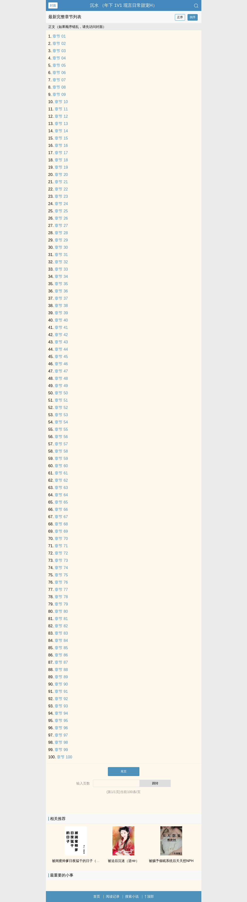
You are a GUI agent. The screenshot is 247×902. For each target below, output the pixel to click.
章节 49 (61, 386)
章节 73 (61, 560)
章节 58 (61, 451)
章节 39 (61, 313)
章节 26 (61, 218)
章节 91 (61, 691)
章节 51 (61, 400)
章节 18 (61, 160)
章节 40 (61, 320)
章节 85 (61, 648)
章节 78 (61, 597)
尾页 (124, 771)
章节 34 (61, 276)
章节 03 (59, 51)
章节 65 (61, 502)
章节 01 (59, 36)
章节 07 (59, 80)
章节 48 (61, 378)
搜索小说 (132, 896)
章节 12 (61, 116)
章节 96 (61, 728)
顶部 (149, 896)
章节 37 (61, 298)
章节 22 (61, 189)
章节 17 (61, 153)
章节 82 (61, 626)
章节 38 (61, 306)
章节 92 (61, 699)
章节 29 (61, 240)
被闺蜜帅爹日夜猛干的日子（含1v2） (80, 861)
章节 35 (61, 284)
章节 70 (61, 539)
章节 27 (61, 225)
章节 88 (61, 670)
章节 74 (61, 568)
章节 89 (61, 677)
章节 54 (61, 422)
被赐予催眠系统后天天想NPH (171, 861)
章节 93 (61, 706)
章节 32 (61, 262)
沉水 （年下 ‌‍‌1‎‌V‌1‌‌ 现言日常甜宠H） (123, 5)
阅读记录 (112, 896)
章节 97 (61, 735)
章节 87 (61, 662)
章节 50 (61, 393)
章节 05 (59, 65)
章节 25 (61, 211)
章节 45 (61, 357)
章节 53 (61, 415)
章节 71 (61, 546)
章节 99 (61, 750)
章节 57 (61, 444)
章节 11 (61, 109)
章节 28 (61, 233)
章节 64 (61, 495)
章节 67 (61, 517)
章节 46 (61, 364)
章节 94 (61, 713)
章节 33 (61, 269)
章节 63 (61, 488)
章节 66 (61, 509)
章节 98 (61, 742)
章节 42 (61, 335)
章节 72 (61, 553)
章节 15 (61, 138)
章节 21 (61, 182)
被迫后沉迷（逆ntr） (123, 861)
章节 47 (61, 371)
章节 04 (59, 58)
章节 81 (61, 619)
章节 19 (61, 167)
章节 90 (61, 684)
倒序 (193, 17)
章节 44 (61, 349)
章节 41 (61, 327)
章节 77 (61, 590)
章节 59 (61, 458)
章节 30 (61, 247)
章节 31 (61, 255)
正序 (180, 17)
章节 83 (61, 633)
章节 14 (61, 131)
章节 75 (61, 575)
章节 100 (64, 757)
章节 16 (61, 145)
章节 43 (61, 342)
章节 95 (61, 721)
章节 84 (61, 640)
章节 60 (61, 466)
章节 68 (61, 524)
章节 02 (59, 43)
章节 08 (59, 87)
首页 (96, 896)
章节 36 (61, 291)
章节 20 (61, 175)
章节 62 (61, 480)
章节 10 (61, 102)
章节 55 (61, 429)
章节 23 (61, 196)
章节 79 (61, 604)
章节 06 (59, 73)
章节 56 (61, 437)
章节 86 (61, 655)
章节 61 (61, 473)
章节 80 (61, 611)
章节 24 (61, 204)
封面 (53, 5)
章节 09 (59, 94)
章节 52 (61, 407)
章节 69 (61, 531)
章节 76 (61, 582)
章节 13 (61, 124)
